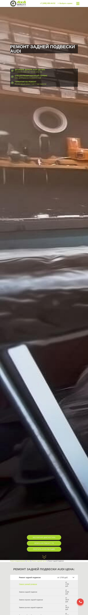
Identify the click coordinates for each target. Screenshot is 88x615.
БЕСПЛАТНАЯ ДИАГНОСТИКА (44, 537)
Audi (28, 561)
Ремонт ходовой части (39, 561)
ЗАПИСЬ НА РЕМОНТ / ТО (44, 543)
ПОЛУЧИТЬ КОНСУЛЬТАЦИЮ (44, 549)
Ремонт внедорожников (17, 561)
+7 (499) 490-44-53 (47, 3)
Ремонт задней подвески (28, 584)
